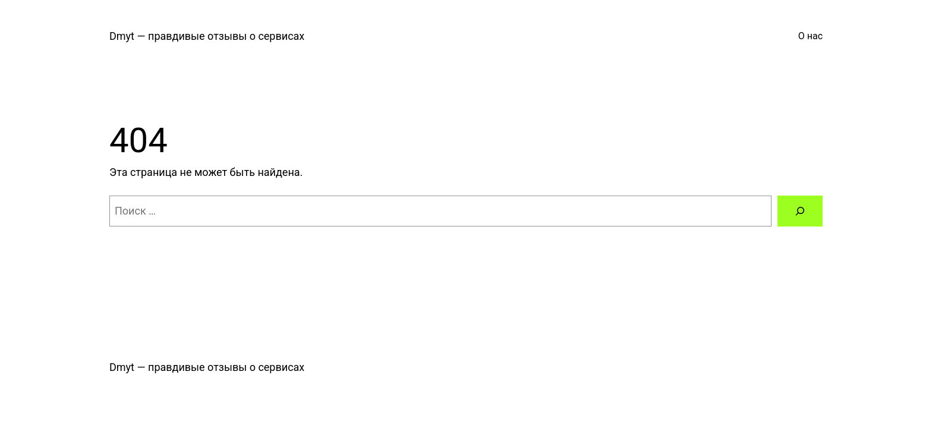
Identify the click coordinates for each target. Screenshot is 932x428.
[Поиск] (800, 211)
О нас (810, 36)
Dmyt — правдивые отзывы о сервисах (206, 36)
